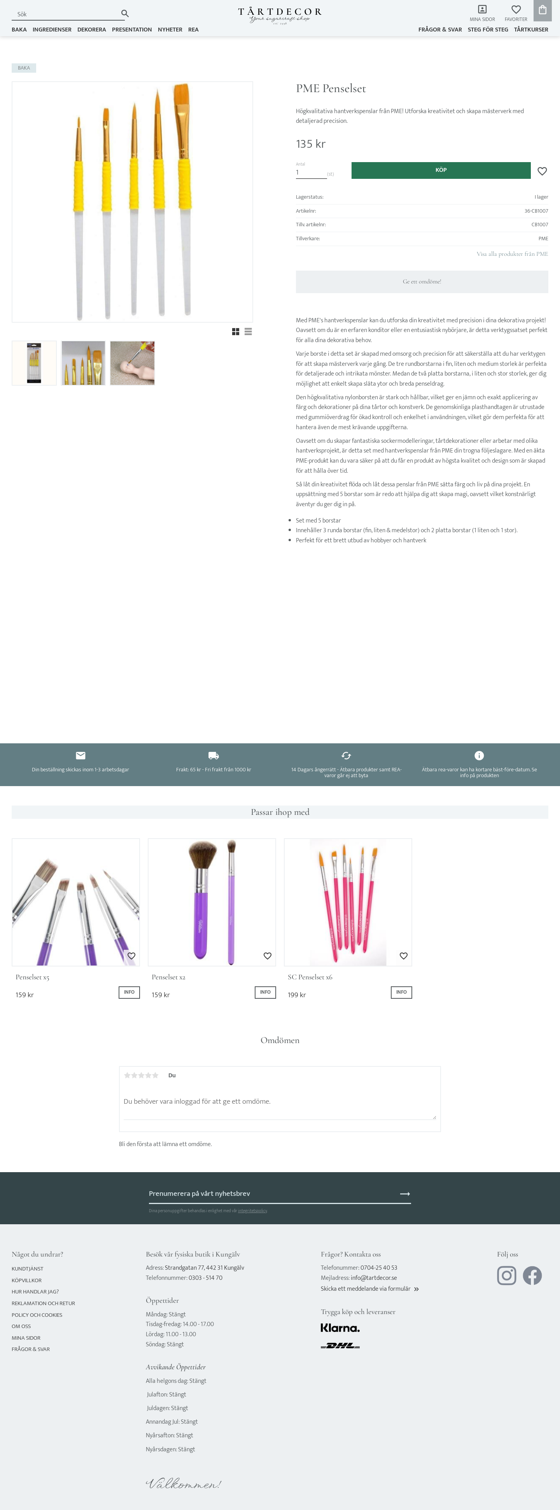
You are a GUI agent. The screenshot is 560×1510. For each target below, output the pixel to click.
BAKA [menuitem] (19, 30)
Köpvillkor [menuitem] (27, 1280)
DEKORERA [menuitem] (91, 30)
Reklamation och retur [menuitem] (43, 1303)
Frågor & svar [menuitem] (440, 30)
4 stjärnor (148, 1075)
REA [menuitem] (193, 30)
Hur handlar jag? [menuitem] (35, 1292)
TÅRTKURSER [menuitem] (531, 30)
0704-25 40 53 (378, 1268)
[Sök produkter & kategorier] (64, 14)
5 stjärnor (155, 1075)
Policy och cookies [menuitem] (37, 1315)
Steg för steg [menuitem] (488, 30)
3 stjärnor (141, 1075)
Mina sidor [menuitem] (482, 20)
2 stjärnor (134, 1075)
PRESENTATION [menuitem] (132, 30)
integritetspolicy (252, 1211)
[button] (516, 14)
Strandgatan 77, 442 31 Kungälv (204, 1268)
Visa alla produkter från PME (512, 254)
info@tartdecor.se (374, 1278)
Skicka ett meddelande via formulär (370, 1289)
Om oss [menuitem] (21, 1326)
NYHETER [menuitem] (170, 30)
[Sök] (125, 13)
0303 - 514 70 (205, 1278)
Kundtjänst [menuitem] (28, 1269)
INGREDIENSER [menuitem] (52, 30)
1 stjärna (127, 1075)
